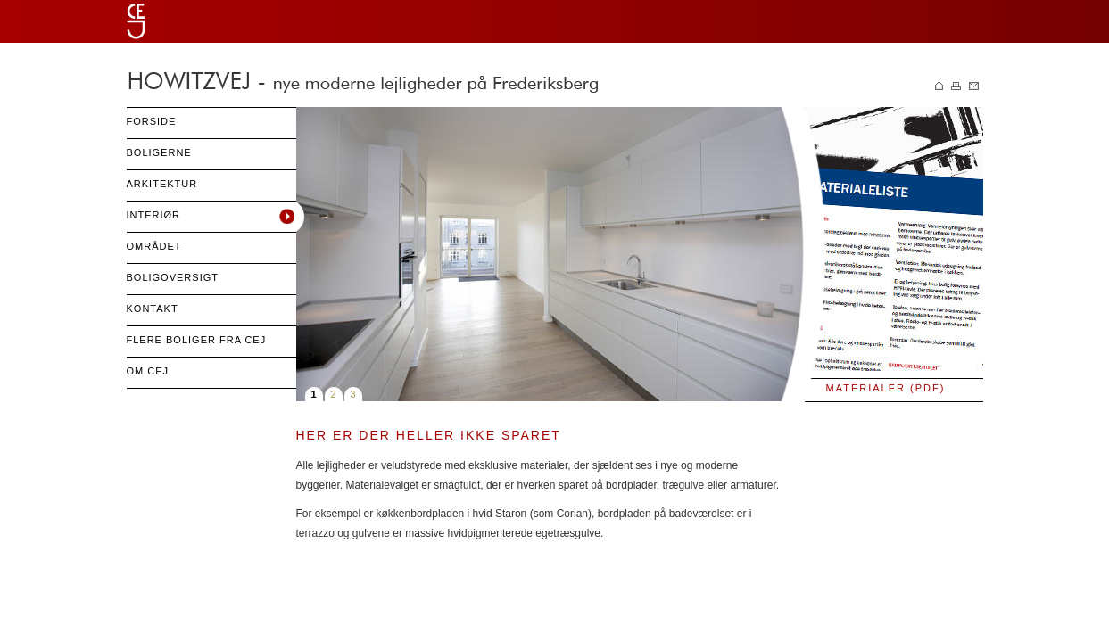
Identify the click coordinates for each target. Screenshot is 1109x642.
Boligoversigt (173, 277)
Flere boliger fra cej (197, 339)
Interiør (154, 215)
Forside (152, 121)
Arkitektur (162, 183)
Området (154, 246)
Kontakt (152, 308)
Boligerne (159, 152)
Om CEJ (148, 371)
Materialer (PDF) (886, 388)
